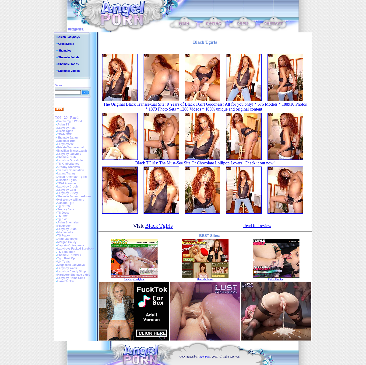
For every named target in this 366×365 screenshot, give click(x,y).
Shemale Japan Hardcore (74, 196)
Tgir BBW (63, 206)
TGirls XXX (64, 134)
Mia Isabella (65, 232)
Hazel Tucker (65, 281)
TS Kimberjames (68, 163)
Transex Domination (70, 170)
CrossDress (66, 43)
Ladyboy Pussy (67, 193)
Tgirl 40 (62, 219)
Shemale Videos (69, 71)
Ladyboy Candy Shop (71, 271)
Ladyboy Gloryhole (70, 160)
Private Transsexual (70, 147)
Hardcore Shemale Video (73, 274)
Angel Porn (203, 356)
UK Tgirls (63, 261)
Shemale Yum (66, 141)
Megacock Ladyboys (71, 265)
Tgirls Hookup (276, 279)
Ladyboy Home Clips (71, 278)
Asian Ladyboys (69, 37)
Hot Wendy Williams (70, 199)
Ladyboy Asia (66, 127)
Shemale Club (66, 157)
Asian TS (63, 124)
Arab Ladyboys (67, 238)
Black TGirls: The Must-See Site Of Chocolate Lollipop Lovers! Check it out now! (205, 163)
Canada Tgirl (65, 203)
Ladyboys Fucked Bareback (76, 248)
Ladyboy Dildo (67, 229)
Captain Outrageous (70, 245)
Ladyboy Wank (67, 268)
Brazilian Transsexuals (72, 150)
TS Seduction (66, 252)
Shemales (64, 50)
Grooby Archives (68, 167)
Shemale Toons (68, 64)
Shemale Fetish (68, 57)
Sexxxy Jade (65, 209)
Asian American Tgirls (72, 176)
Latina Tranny (66, 173)
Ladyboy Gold (66, 189)
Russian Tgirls (67, 180)
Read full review (257, 225)
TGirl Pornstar (66, 183)
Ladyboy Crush (67, 186)
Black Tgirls (65, 131)
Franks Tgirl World (69, 121)
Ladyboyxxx (65, 144)
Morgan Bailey (67, 242)
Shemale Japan (67, 137)
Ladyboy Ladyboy (69, 154)
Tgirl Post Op (66, 258)
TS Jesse (63, 212)
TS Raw (62, 216)
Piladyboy (64, 225)
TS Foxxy (63, 235)
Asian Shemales (68, 222)
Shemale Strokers (69, 255)
